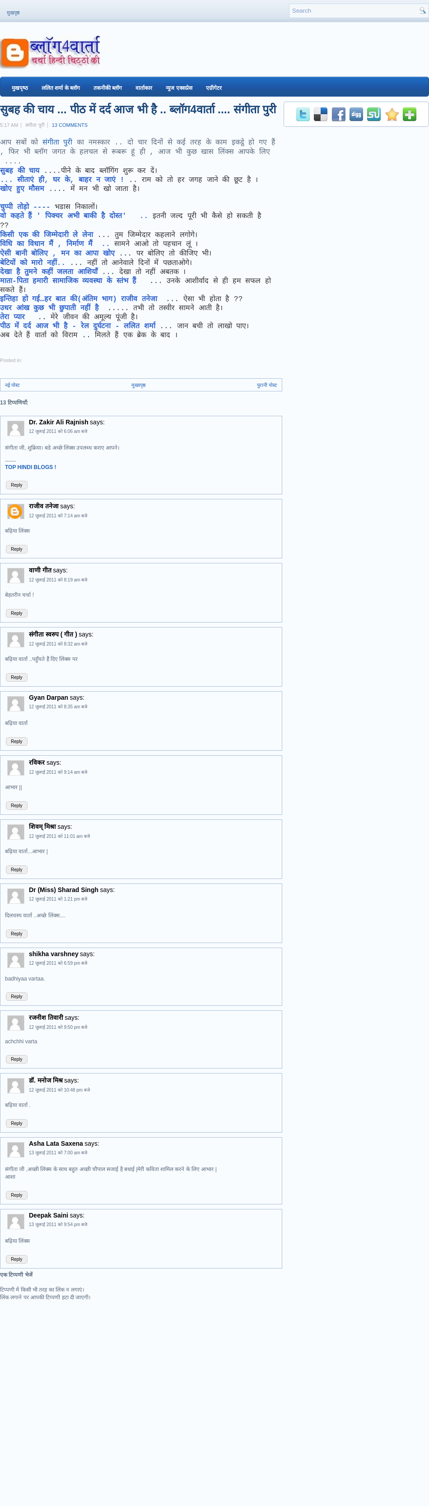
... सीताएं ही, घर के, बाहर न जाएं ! (62, 180)
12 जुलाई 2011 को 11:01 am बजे (59, 836)
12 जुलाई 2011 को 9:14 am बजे (58, 772)
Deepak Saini (48, 1215)
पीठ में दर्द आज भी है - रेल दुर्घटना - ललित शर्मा (77, 326)
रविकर (38, 762)
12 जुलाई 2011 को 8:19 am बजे (58, 579)
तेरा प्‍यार (14, 317)
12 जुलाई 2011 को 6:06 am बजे (58, 431)
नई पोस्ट (12, 385)
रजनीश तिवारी (46, 1017)
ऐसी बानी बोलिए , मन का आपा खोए (57, 254)
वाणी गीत (40, 570)
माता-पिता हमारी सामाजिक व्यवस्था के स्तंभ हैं (72, 281)
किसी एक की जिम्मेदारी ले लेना (46, 235)
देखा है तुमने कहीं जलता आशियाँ (49, 272)
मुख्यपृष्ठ (138, 385)
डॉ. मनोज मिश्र (46, 1080)
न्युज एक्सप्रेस (179, 88)
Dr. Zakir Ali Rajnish (59, 422)
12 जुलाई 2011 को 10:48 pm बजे (59, 1090)
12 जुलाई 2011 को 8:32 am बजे (58, 643)
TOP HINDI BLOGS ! (30, 467)
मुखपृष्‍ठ (20, 88)
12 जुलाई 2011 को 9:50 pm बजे (58, 1027)
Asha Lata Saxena (56, 1143)
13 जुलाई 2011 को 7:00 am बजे (58, 1152)
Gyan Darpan (48, 697)
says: (97, 422)
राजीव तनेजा (44, 506)
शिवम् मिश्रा (42, 826)
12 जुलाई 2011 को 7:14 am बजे (58, 515)
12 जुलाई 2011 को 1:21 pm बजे (58, 899)
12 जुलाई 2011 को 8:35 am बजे (58, 706)
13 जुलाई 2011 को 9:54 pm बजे (58, 1224)
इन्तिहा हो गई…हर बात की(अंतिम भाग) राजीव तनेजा (81, 299)
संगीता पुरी (57, 143)
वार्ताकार (143, 88)
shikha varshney (54, 954)
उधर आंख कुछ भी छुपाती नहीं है (51, 308)
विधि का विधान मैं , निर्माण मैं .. (57, 244)
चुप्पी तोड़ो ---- (25, 207)
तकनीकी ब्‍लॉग (107, 88)
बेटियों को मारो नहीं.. (32, 263)
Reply (17, 485)
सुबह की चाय (22, 171)
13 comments (70, 125)
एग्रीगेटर (214, 88)
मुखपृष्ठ (13, 12)
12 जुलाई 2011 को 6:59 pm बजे (58, 963)
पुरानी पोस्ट (267, 385)
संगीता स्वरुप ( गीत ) (53, 634)
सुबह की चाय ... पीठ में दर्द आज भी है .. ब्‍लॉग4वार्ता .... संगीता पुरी (138, 109)
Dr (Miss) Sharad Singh (63, 889)
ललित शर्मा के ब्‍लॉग (61, 88)
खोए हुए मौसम (24, 189)
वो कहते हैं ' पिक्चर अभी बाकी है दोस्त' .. (76, 216)
